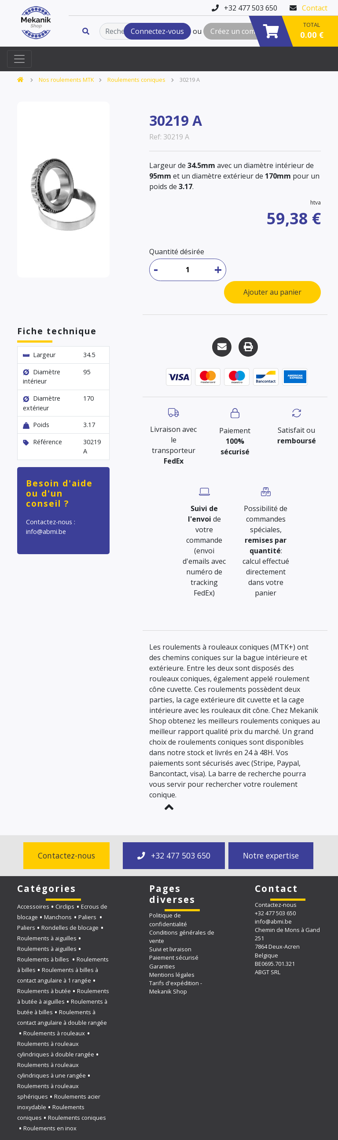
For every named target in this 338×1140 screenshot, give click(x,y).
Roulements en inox (50, 1128)
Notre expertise (271, 855)
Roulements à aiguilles (47, 938)
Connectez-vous (157, 31)
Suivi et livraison (170, 949)
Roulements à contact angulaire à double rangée (62, 1017)
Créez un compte (238, 31)
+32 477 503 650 (173, 855)
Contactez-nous (66, 855)
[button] (169, 807)
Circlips (64, 906)
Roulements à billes (43, 959)
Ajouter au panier (272, 292)
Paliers (88, 917)
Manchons (58, 917)
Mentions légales (172, 975)
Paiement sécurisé (173, 957)
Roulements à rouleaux (54, 1033)
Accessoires (33, 906)
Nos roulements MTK (66, 80)
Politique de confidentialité (168, 919)
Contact (314, 8)
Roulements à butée (44, 991)
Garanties (162, 966)
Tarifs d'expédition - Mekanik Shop (175, 987)
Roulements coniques (136, 80)
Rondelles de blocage (70, 928)
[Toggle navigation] (19, 59)
